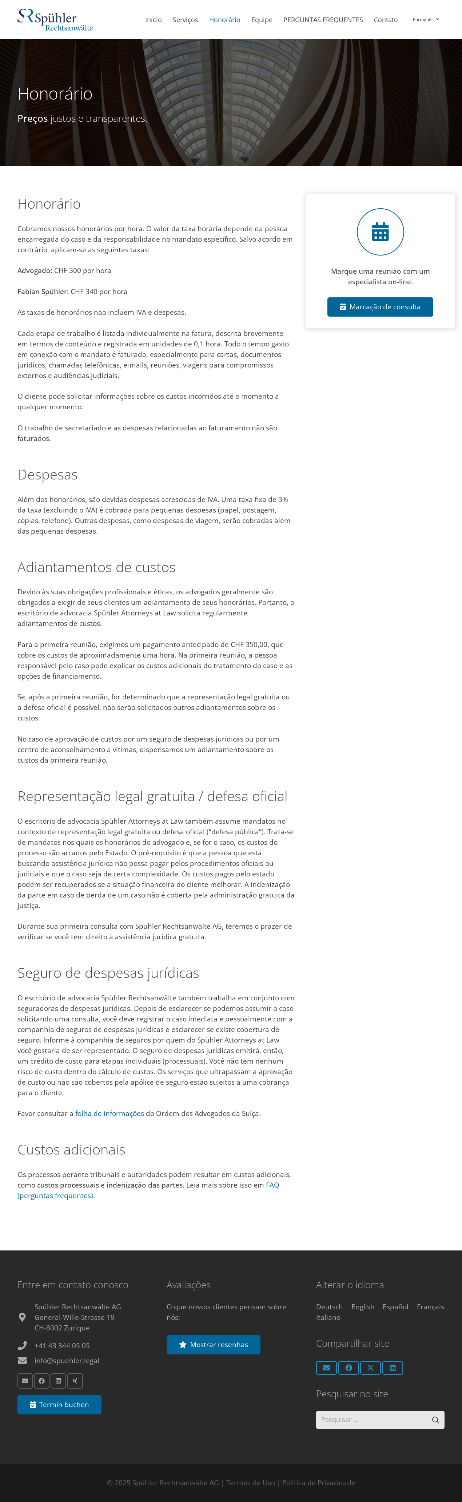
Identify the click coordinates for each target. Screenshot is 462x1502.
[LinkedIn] (58, 1380)
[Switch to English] (363, 1305)
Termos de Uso (250, 1482)
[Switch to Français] (430, 1305)
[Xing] (75, 1380)
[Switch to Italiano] (328, 1316)
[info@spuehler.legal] (26, 1359)
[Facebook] (41, 1380)
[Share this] (348, 1367)
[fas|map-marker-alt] (26, 1316)
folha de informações (109, 1113)
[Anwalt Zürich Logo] (55, 20)
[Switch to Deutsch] (329, 1305)
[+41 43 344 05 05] (26, 1344)
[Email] (25, 1380)
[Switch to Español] (396, 1305)
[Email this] (326, 1367)
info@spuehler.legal (67, 1359)
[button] (426, 20)
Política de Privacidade (318, 1482)
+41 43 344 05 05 (62, 1344)
